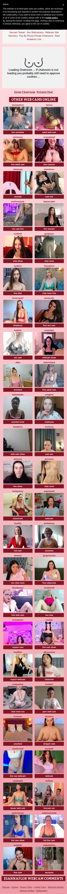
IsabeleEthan (49, 845)
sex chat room (18, 583)
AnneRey (18, 555)
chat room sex (18, 711)
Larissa (49, 105)
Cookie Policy (40, 887)
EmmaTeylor (17, 620)
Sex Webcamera (35, 32)
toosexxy (49, 427)
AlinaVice (49, 716)
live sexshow (18, 132)
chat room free (49, 293)
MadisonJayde (17, 201)
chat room (49, 261)
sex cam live (18, 229)
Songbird (49, 395)
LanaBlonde (49, 588)
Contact (14, 887)
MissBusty (18, 137)
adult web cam (49, 132)
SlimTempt (17, 169)
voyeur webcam (17, 679)
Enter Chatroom (24, 92)
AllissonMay (49, 652)
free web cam (17, 615)
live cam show (49, 647)
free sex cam (49, 325)
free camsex (49, 164)
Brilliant (49, 781)
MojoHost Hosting (56, 887)
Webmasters (41, 891)
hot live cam (49, 840)
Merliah (49, 620)
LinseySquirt (17, 298)
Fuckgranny (17, 491)
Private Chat (45, 92)
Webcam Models (27, 891)
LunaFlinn (18, 652)
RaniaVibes (49, 330)
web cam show (18, 454)
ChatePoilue (17, 684)
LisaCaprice (49, 266)
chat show (18, 261)
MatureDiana (49, 362)
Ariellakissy (49, 523)
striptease (17, 325)
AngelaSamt (49, 491)
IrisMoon (18, 716)
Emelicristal (17, 749)
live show (17, 486)
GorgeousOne (49, 555)
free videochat (49, 583)
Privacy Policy (26, 887)
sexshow (18, 390)
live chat (18, 293)
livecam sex (49, 808)
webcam (49, 518)
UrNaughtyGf (49, 137)
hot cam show (17, 840)
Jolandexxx (49, 169)
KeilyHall (18, 845)
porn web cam (49, 711)
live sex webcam (18, 776)
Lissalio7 (49, 684)
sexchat (17, 197)
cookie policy (51, 18)
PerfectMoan (18, 813)
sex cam (18, 357)
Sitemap (6, 887)
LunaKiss (18, 266)
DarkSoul (18, 459)
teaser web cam (17, 808)
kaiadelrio (17, 427)
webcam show (49, 357)
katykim (17, 330)
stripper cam (49, 744)
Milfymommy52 (49, 813)
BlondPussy (17, 588)
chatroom (49, 422)
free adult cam (18, 164)
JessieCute (49, 298)
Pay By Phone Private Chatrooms (36, 36)
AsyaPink (49, 749)
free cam (18, 872)
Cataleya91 (18, 781)
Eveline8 (18, 234)
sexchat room (17, 422)
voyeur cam (17, 647)
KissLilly (17, 523)
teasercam (18, 518)
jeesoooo (49, 459)
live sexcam (49, 229)
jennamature (18, 105)
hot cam (18, 551)
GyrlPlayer (49, 234)
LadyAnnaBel (49, 201)
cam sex (49, 197)
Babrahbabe (17, 395)
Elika (18, 362)
